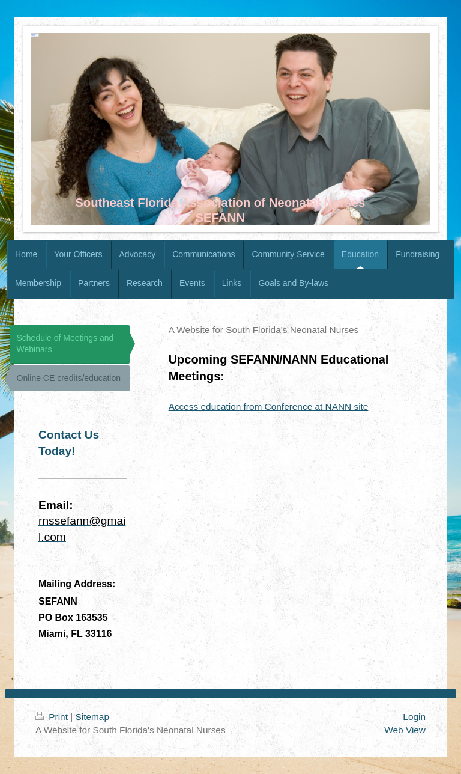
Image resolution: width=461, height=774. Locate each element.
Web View (405, 730)
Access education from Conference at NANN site (269, 406)
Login (414, 717)
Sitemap (92, 717)
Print (52, 717)
